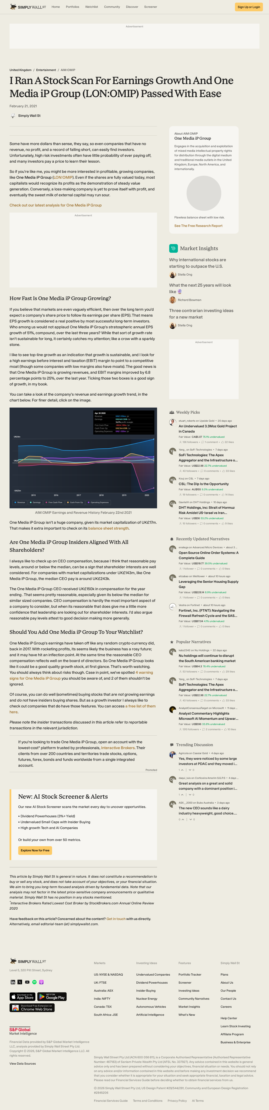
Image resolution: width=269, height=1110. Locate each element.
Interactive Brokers (118, 747)
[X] (19, 982)
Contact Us (228, 999)
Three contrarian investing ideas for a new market (201, 314)
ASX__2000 (185, 802)
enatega (183, 547)
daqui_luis (185, 778)
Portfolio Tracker (190, 974)
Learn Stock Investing (236, 1026)
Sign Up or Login (249, 7)
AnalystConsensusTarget (193, 708)
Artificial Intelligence (150, 1015)
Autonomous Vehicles (151, 1007)
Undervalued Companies (153, 974)
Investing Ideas (189, 991)
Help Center (229, 1018)
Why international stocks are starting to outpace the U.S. (197, 263)
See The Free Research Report (198, 226)
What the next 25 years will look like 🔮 (200, 288)
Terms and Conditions (147, 1101)
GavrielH (184, 502)
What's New (187, 1015)
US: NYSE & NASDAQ (108, 974)
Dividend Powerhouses (152, 982)
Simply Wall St (29, 116)
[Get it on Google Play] (52, 997)
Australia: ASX (103, 991)
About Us (227, 982)
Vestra (182, 605)
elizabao (184, 576)
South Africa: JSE (106, 1015)
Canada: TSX (103, 1007)
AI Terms (198, 1101)
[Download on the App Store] (23, 997)
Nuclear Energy (146, 999)
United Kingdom (20, 70)
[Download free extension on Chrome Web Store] (32, 1008)
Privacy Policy (177, 1101)
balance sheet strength (108, 528)
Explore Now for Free (35, 850)
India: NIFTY (102, 999)
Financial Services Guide (111, 1101)
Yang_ (182, 449)
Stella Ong (185, 274)
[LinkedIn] (13, 982)
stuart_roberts (187, 420)
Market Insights (189, 1007)
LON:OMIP (63, 177)
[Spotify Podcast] (34, 982)
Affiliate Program (232, 1034)
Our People (228, 991)
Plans (224, 974)
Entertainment (46, 70)
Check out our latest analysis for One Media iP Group (56, 205)
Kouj (181, 478)
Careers (226, 1007)
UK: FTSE (100, 982)
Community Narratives (194, 999)
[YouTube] (27, 982)
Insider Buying (146, 991)
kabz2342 (184, 650)
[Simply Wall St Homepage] (28, 7)
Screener (185, 982)
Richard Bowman (189, 300)
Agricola (184, 753)
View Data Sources (23, 1063)
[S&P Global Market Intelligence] (23, 1031)
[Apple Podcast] (41, 982)
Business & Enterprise (236, 1042)
